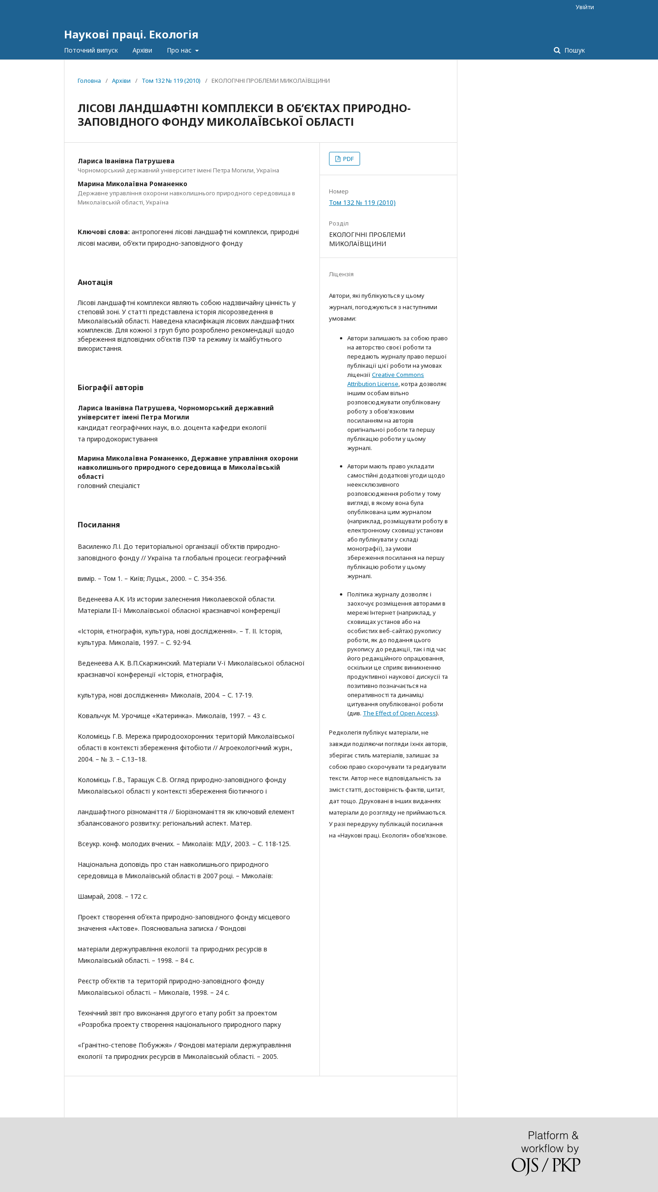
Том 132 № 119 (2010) (171, 80)
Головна (89, 80)
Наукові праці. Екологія (131, 34)
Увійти (585, 7)
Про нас (180, 50)
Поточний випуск (91, 50)
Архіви (142, 50)
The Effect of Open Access (399, 713)
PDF (348, 159)
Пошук (573, 50)
